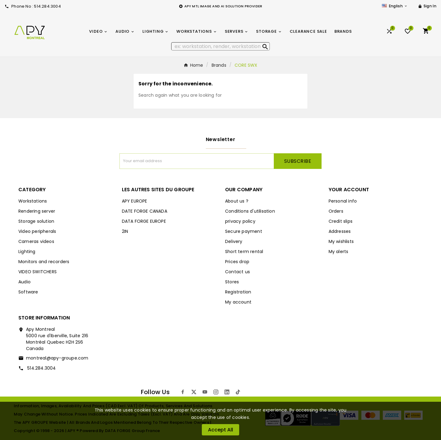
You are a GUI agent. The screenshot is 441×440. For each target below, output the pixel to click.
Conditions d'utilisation (250, 211)
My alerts (339, 251)
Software (28, 292)
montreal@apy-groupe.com (57, 358)
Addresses (340, 231)
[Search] (220, 46)
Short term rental (244, 251)
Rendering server (36, 211)
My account (238, 302)
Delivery (234, 241)
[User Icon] (427, 6)
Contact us (237, 272)
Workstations (32, 201)
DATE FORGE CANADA (144, 211)
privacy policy (240, 221)
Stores (232, 282)
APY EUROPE (134, 201)
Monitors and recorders (43, 262)
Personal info (343, 201)
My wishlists (341, 241)
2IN (125, 231)
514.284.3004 (41, 368)
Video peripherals (37, 231)
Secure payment (243, 231)
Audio (24, 282)
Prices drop (237, 262)
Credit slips (340, 221)
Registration (238, 292)
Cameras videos (36, 241)
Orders (336, 211)
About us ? (236, 201)
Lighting (27, 251)
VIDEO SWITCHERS (37, 272)
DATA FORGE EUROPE (144, 221)
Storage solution (36, 221)
